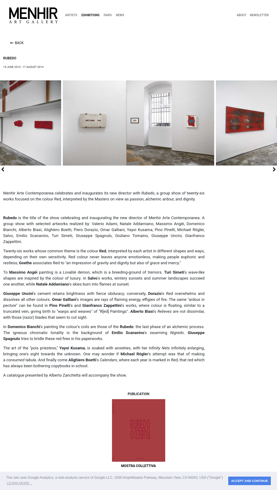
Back (17, 43)
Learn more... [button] (19, 483)
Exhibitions (91, 15)
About (242, 15)
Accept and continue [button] (249, 481)
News (120, 15)
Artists (71, 15)
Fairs (108, 15)
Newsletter (259, 15)
